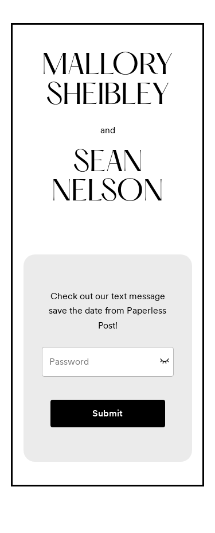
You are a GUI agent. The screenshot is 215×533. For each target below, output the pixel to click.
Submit (107, 413)
